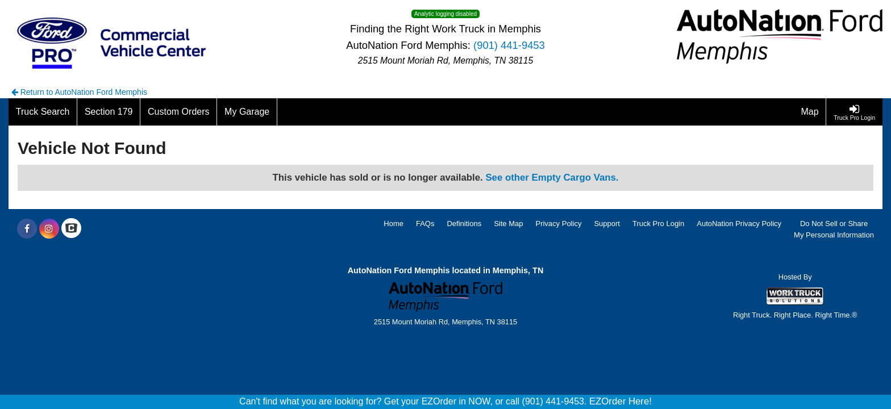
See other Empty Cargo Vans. (551, 177)
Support (607, 223)
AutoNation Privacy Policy (739, 223)
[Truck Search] (43, 112)
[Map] (810, 112)
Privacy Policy (558, 223)
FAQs (425, 223)
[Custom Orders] (178, 112)
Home (393, 223)
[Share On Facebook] (27, 228)
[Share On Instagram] (49, 228)
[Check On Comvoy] (71, 228)
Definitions (464, 223)
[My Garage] (247, 112)
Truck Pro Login (658, 223)
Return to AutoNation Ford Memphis (79, 92)
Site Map (508, 223)
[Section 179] (108, 112)
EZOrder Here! (620, 401)
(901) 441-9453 (509, 45)
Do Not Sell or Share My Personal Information (834, 229)
